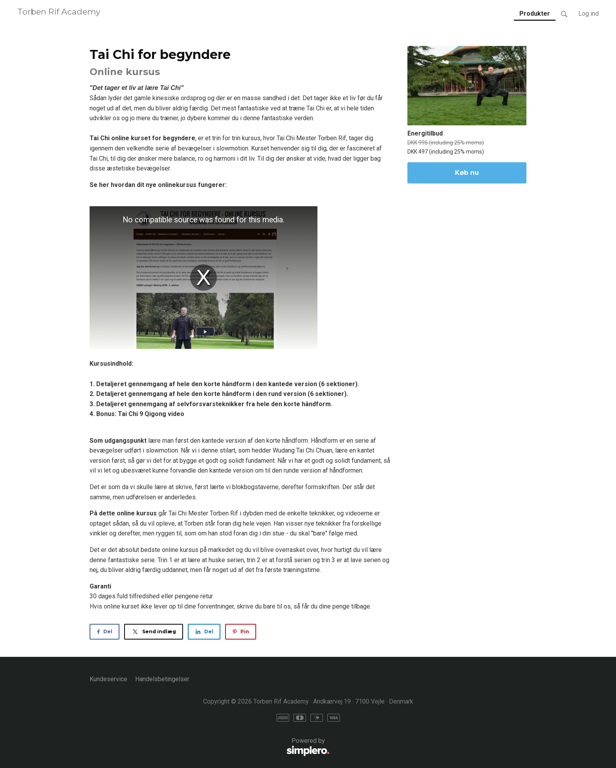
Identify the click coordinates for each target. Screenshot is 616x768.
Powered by (210, 747)
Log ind (588, 13)
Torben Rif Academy (58, 11)
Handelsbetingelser (162, 679)
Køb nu (467, 172)
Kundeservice (108, 679)
